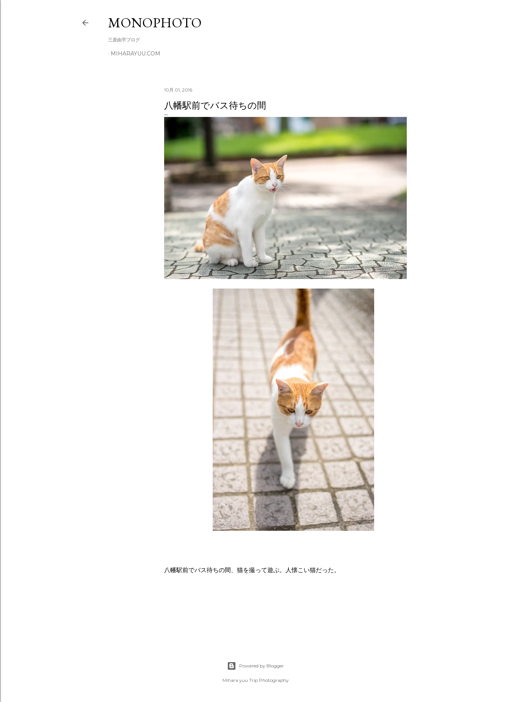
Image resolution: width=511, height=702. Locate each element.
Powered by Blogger (255, 665)
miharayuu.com (135, 53)
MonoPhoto (155, 23)
